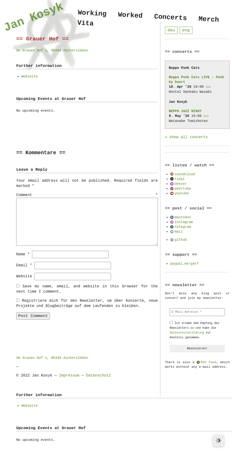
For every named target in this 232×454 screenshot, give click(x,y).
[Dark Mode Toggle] (218, 440)
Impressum (69, 375)
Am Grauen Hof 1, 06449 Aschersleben (52, 50)
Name (23, 254)
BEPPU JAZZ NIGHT (185, 111)
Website (24, 276)
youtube (181, 193)
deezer (180, 184)
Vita (85, 24)
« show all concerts (186, 137)
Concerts (170, 17)
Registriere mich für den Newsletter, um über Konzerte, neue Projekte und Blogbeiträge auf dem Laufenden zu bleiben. (87, 303)
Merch (208, 19)
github (180, 240)
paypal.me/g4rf (184, 264)
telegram (182, 227)
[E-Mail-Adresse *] (197, 312)
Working (92, 13)
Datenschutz (98, 375)
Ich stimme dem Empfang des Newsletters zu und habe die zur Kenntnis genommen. (194, 330)
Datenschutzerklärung (187, 333)
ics (208, 87)
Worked (130, 15)
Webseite (29, 76)
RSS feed (208, 363)
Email (24, 265)
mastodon (182, 217)
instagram (183, 222)
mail (178, 232)
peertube (182, 188)
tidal (179, 179)
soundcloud (184, 174)
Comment (87, 195)
